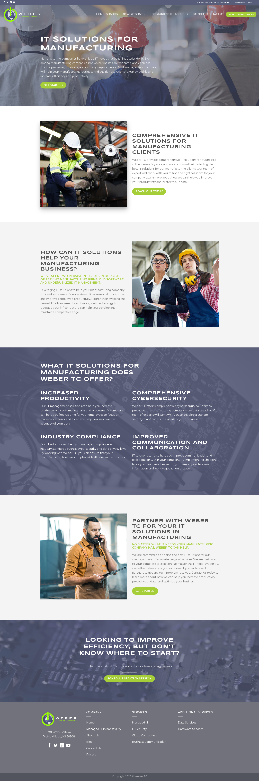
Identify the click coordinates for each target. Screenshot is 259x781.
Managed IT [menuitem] (140, 722)
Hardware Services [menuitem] (190, 729)
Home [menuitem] (100, 14)
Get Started (145, 590)
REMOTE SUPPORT (245, 2)
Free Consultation (241, 14)
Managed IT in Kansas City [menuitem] (103, 729)
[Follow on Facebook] (4, 2)
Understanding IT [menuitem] (160, 14)
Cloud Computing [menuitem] (144, 735)
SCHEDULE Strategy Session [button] (130, 678)
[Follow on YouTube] (14, 2)
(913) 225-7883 (221, 2)
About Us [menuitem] (182, 14)
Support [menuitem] (198, 14)
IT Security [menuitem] (139, 729)
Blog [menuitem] (89, 741)
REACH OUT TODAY (149, 191)
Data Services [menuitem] (187, 722)
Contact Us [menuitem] (215, 14)
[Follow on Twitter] (7, 2)
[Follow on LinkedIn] (11, 2)
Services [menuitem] (113, 14)
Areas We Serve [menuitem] (133, 14)
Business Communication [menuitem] (149, 741)
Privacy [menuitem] (91, 754)
